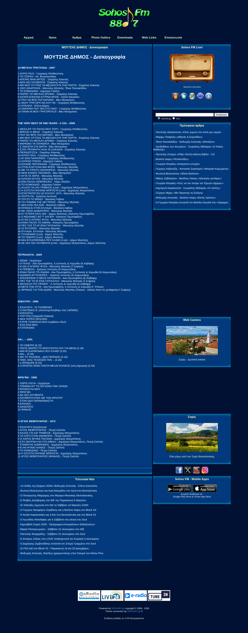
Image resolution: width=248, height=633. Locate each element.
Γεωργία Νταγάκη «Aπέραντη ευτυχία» (178, 163)
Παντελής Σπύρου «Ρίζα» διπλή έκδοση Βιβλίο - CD (185, 154)
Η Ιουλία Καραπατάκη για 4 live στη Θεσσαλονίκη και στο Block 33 (58, 514)
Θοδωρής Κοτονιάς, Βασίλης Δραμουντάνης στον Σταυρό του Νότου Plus (61, 553)
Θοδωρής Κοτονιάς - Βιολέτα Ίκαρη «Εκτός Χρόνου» (186, 197)
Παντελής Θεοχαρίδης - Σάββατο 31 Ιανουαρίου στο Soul (52, 533)
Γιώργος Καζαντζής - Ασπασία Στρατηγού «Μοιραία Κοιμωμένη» (192, 168)
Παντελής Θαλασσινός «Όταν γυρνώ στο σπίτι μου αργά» (188, 132)
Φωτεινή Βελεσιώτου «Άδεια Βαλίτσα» (177, 173)
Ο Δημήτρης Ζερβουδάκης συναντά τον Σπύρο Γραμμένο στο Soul (58, 543)
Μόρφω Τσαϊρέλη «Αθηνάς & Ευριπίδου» (179, 136)
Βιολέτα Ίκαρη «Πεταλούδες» (172, 159)
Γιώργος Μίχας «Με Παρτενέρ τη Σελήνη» (179, 192)
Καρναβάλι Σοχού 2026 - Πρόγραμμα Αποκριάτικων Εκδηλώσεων (57, 524)
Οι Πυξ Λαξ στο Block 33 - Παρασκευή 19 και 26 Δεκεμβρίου (54, 548)
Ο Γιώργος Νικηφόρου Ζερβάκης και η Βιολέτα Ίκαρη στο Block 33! (58, 509)
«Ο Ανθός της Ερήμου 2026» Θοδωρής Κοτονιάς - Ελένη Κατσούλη (58, 485)
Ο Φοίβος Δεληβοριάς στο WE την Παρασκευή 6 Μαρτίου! (53, 500)
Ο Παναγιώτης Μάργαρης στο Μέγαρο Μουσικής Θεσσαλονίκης (56, 495)
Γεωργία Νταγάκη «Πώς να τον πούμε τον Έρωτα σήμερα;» (190, 183)
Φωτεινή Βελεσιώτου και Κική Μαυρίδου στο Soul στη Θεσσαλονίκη (58, 490)
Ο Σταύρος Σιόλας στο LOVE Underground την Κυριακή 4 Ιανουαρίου (59, 538)
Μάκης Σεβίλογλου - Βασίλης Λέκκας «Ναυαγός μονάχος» (188, 178)
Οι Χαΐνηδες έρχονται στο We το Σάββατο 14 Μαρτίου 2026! (54, 505)
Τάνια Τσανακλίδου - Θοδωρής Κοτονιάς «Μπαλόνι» (185, 141)
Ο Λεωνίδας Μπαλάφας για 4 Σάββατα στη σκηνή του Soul (53, 519)
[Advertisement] (192, 263)
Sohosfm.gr (118, 608)
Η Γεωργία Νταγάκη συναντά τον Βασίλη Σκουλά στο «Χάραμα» (192, 202)
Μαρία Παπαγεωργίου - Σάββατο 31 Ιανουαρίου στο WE (52, 529)
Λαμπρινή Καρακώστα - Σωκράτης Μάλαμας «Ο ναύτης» (188, 187)
